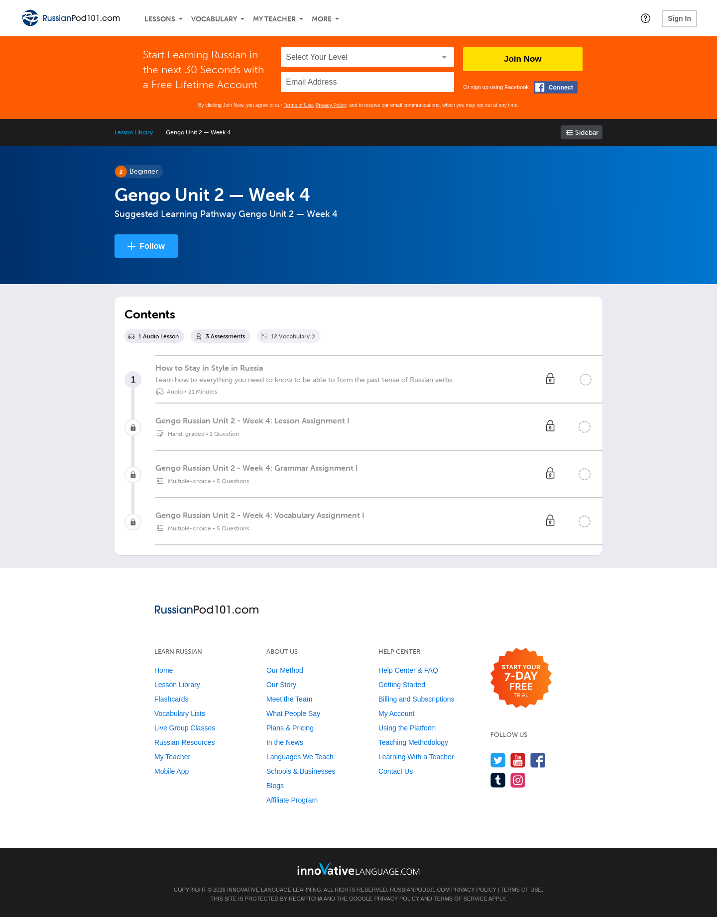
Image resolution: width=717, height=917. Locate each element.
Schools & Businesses (301, 771)
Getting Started (401, 685)
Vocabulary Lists (179, 713)
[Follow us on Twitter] (498, 760)
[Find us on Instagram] (518, 780)
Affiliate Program (292, 800)
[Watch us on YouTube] (518, 760)
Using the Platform (407, 728)
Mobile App (171, 771)
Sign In (679, 18)
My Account (396, 713)
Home (163, 670)
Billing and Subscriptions (416, 699)
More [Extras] (322, 19)
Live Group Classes (184, 728)
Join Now (523, 59)
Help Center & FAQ (408, 670)
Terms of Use (298, 105)
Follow (152, 246)
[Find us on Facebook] (538, 760)
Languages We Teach (300, 757)
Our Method (284, 670)
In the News (284, 742)
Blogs (275, 786)
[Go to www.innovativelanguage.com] (358, 868)
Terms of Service (460, 899)
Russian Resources (184, 742)
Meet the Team (289, 699)
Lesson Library (134, 132)
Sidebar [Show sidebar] (586, 132)
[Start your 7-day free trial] (521, 678)
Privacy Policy (331, 105)
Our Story (281, 685)
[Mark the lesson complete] (586, 380)
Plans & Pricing (290, 728)
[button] (645, 18)
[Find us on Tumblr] (498, 780)
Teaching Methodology (413, 742)
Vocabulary (214, 19)
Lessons (159, 19)
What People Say (293, 713)
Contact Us (395, 771)
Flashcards (171, 699)
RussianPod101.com (420, 890)
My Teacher (274, 19)
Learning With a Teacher (416, 757)
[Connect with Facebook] (556, 87)
